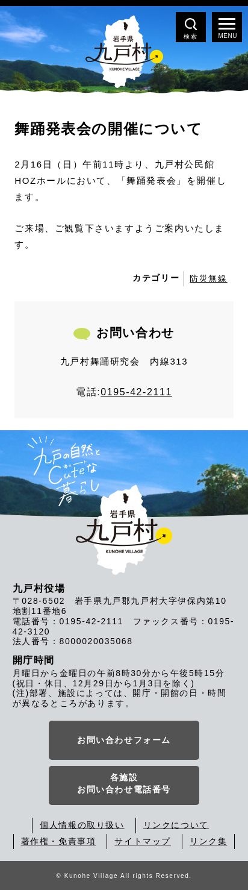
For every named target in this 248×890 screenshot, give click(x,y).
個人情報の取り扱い (82, 825)
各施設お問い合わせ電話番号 (124, 783)
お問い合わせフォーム (124, 740)
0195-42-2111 (136, 392)
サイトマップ (142, 841)
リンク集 (208, 841)
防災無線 (208, 278)
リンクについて (176, 825)
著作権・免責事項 (58, 841)
